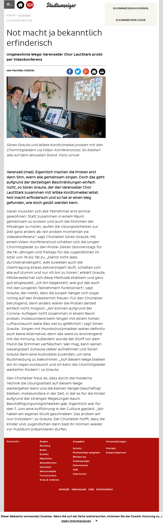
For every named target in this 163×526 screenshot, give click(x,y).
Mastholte (46, 458)
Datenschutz (80, 465)
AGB (75, 469)
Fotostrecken (48, 475)
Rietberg (45, 445)
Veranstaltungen (116, 441)
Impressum (79, 474)
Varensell (24, 15)
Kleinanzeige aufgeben (86, 452)
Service (77, 448)
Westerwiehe (48, 471)
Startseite (13, 441)
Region (44, 441)
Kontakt (111, 448)
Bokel (43, 450)
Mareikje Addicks (23, 70)
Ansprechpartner (116, 452)
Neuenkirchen (48, 463)
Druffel (44, 454)
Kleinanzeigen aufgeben (130, 8)
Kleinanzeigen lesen (130, 20)
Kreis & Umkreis (49, 480)
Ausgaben (78, 441)
